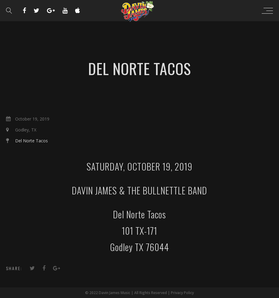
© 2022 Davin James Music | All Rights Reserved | (128, 292)
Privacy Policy (182, 292)
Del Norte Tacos (31, 141)
